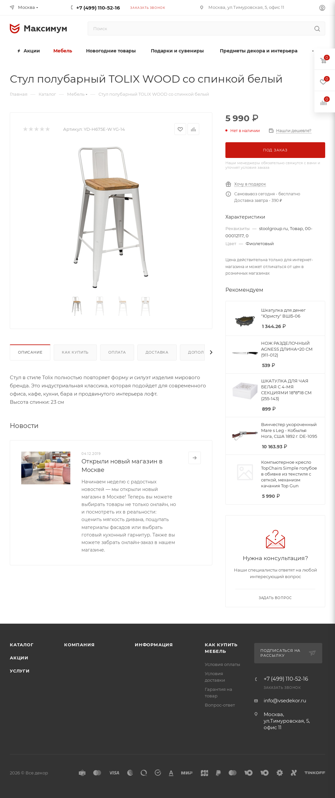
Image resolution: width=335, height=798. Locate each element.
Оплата (117, 352)
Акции (19, 657)
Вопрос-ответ (220, 705)
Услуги (20, 670)
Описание (30, 352)
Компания (79, 644)
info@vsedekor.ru (285, 700)
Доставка (157, 352)
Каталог (22, 644)
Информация (154, 644)
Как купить (75, 352)
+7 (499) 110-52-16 (98, 8)
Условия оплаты (222, 664)
